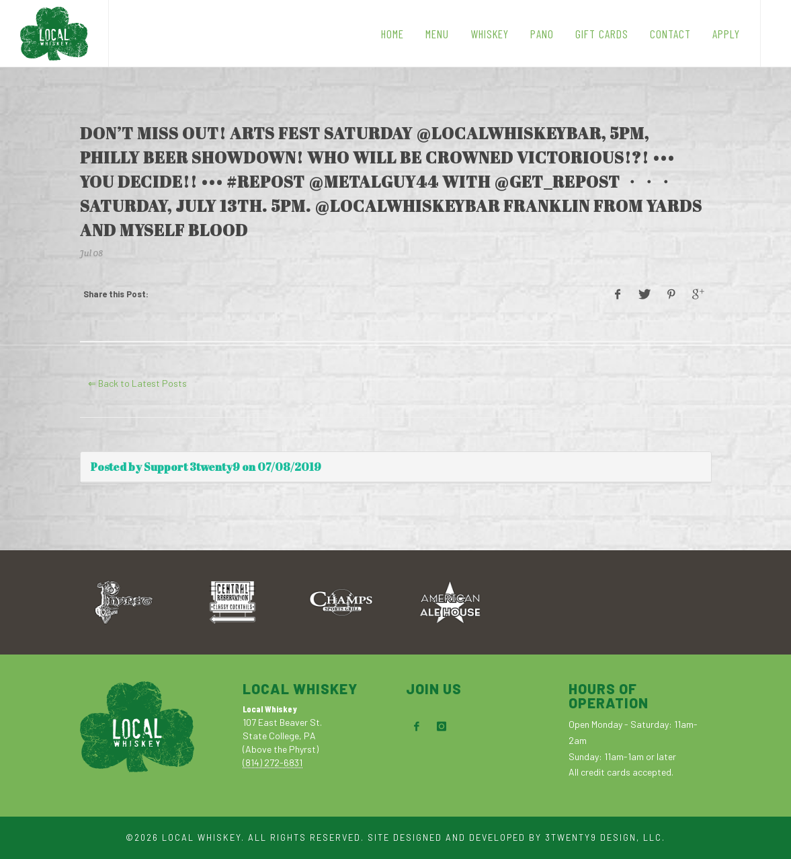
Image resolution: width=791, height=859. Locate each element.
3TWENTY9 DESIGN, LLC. (605, 837)
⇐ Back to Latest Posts (137, 383)
